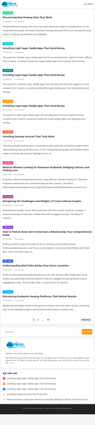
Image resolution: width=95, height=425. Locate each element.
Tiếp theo (85, 324)
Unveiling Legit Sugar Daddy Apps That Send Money (34, 48)
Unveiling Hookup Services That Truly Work (29, 140)
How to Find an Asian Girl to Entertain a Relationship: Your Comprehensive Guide (38, 237)
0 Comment (19, 22)
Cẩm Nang (8, 13)
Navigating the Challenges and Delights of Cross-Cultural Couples (42, 205)
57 (48, 324)
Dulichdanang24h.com (63, 419)
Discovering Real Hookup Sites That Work (28, 17)
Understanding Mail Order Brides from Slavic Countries (36, 269)
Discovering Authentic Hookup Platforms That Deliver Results (40, 300)
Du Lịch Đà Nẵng (36, 419)
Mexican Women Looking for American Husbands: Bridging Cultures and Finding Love (46, 173)
